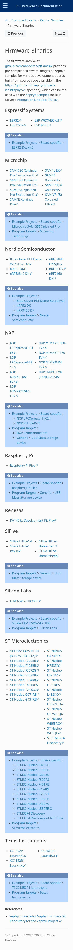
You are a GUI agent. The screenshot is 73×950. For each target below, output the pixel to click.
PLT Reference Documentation (39, 6)
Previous (16, 33)
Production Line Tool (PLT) (36, 100)
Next (60, 33)
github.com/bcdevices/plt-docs (27, 66)
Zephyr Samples (51, 20)
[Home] (6, 20)
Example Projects (23, 20)
